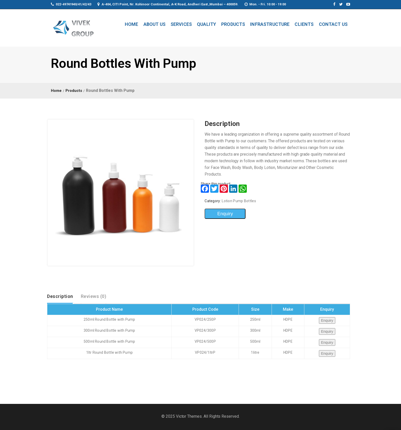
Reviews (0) (93, 296)
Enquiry (225, 213)
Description (60, 296)
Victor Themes (188, 416)
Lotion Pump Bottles (239, 201)
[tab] (60, 296)
